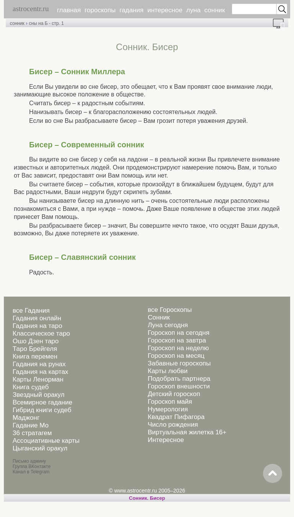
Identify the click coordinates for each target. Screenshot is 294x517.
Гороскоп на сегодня (178, 332)
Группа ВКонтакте (32, 466)
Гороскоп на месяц (176, 355)
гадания (131, 10)
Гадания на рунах (39, 364)
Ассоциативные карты (46, 440)
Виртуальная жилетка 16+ (187, 432)
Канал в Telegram (31, 472)
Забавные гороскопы (179, 363)
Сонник (159, 317)
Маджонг (26, 417)
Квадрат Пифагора (176, 417)
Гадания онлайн (37, 318)
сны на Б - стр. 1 (46, 23)
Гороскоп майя (170, 401)
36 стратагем (32, 433)
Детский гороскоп (174, 394)
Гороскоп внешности (179, 386)
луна (193, 10)
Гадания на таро (37, 325)
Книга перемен (35, 356)
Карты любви (168, 371)
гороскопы (100, 10)
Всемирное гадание (42, 402)
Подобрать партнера (179, 378)
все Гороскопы (170, 309)
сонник (214, 10)
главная (69, 10)
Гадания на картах (40, 371)
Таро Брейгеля (35, 348)
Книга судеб (31, 387)
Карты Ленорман (38, 379)
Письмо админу (29, 461)
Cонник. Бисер (147, 498)
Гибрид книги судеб (42, 410)
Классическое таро (41, 333)
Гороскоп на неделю (178, 348)
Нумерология (168, 409)
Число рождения (173, 424)
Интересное (166, 440)
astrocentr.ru (31, 9)
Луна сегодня (168, 325)
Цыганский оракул (40, 448)
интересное (165, 10)
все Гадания (31, 310)
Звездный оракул (38, 394)
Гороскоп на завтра (177, 340)
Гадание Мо (31, 425)
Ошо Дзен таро (36, 341)
